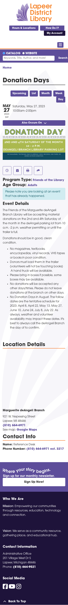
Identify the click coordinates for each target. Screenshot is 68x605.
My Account (54, 33)
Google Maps (27, 429)
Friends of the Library (48, 180)
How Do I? (52, 28)
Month (46, 93)
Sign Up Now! (34, 482)
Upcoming (19, 93)
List (34, 93)
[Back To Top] (34, 601)
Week (58, 93)
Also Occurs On (34, 123)
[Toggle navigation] (60, 45)
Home (7, 67)
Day (60, 99)
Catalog (13, 53)
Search (61, 58)
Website (31, 53)
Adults (32, 185)
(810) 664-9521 (24, 567)
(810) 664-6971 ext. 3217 (45, 449)
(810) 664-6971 (14, 425)
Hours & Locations (24, 28)
